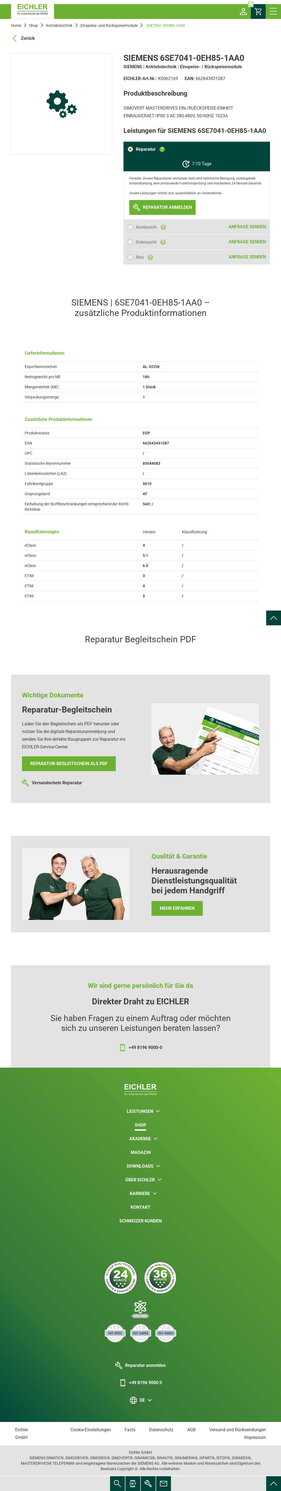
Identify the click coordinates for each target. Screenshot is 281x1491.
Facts (130, 1429)
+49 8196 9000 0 (140, 1382)
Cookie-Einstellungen (91, 1429)
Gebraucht (151, 242)
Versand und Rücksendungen (237, 1429)
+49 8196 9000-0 (140, 1047)
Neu (144, 257)
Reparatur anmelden (140, 1365)
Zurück (23, 38)
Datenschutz (161, 1429)
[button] (243, 11)
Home (16, 25)
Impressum (255, 1437)
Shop (33, 25)
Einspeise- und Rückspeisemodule (108, 25)
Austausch (151, 227)
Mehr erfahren (177, 908)
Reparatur (150, 149)
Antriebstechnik (59, 25)
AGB (191, 1429)
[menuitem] (273, 618)
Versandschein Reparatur (52, 782)
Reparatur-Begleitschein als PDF (69, 763)
